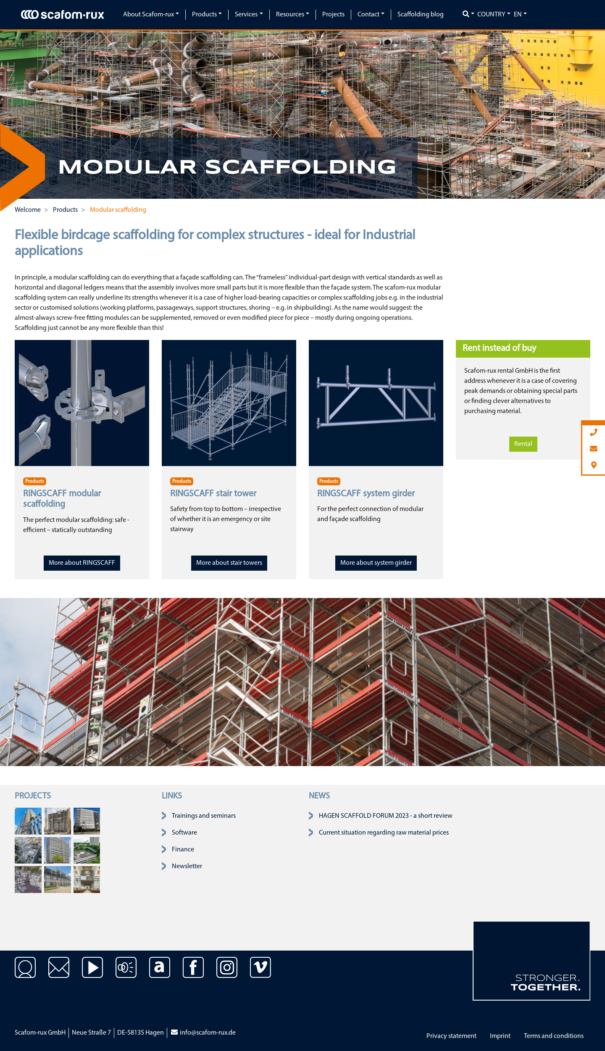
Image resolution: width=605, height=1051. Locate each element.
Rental (523, 444)
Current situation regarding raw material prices (384, 833)
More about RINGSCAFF (82, 563)
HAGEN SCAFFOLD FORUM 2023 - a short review (385, 816)
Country (491, 14)
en (518, 14)
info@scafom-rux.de (203, 1033)
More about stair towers (229, 563)
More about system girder (376, 563)
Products (34, 481)
